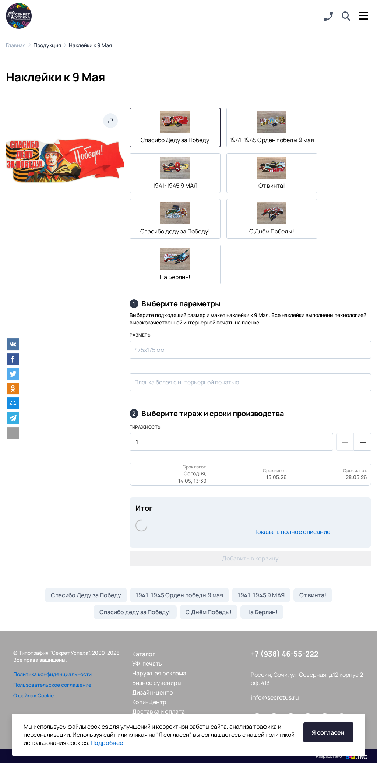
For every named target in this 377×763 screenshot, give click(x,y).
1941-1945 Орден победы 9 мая (179, 595)
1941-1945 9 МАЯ (261, 595)
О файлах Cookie (33, 695)
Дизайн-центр (152, 692)
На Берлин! (262, 612)
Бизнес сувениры (157, 683)
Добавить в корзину (250, 558)
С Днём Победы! (209, 612)
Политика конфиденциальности (52, 674)
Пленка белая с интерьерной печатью (186, 382)
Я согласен (328, 732)
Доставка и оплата (158, 711)
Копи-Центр (149, 702)
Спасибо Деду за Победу (86, 595)
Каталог (143, 654)
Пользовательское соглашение (52, 684)
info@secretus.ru (275, 697)
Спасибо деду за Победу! (135, 612)
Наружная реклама (159, 673)
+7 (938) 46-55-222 (284, 654)
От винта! (312, 595)
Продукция (47, 45)
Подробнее (107, 743)
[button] (346, 16)
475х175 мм (149, 350)
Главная (16, 45)
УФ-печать (147, 664)
